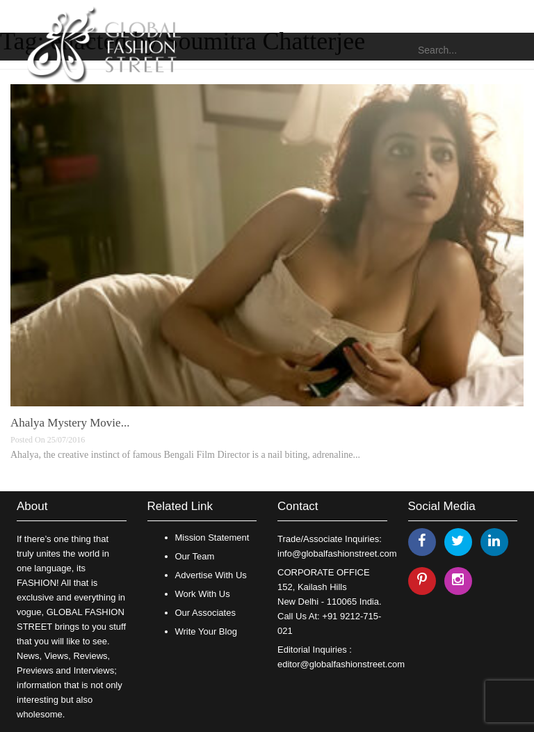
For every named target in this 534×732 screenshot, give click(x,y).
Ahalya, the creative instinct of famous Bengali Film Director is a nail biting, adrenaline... (185, 454)
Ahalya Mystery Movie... (69, 422)
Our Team (195, 556)
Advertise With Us (211, 575)
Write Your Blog (206, 631)
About (32, 506)
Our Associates (205, 612)
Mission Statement (212, 537)
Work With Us (202, 594)
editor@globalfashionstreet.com (341, 664)
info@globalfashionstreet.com (336, 553)
